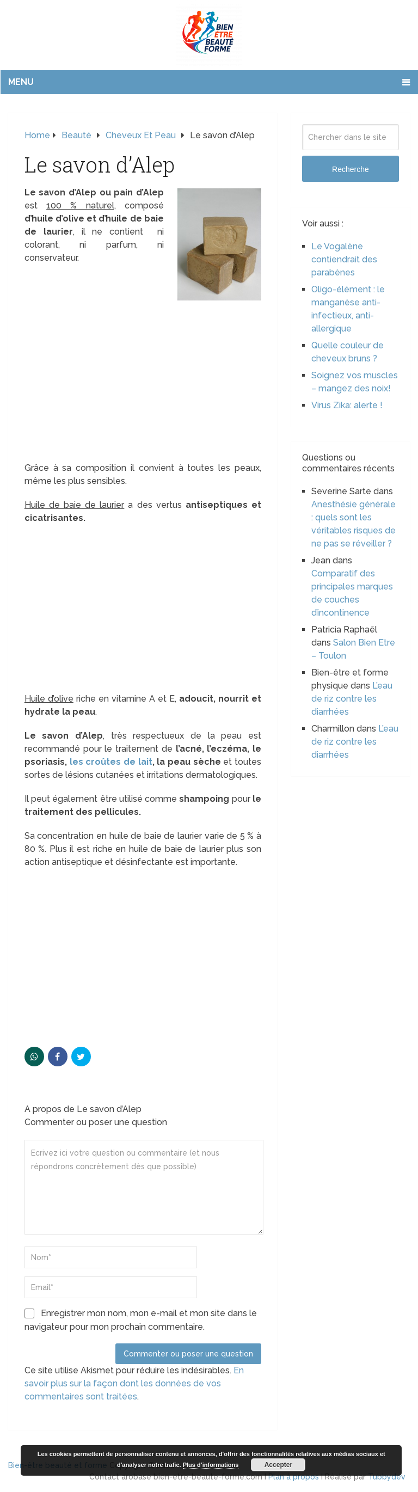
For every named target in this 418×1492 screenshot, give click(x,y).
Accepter (278, 1465)
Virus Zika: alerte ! (347, 405)
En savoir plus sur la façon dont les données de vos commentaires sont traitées (134, 1383)
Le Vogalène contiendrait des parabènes (344, 259)
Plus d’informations (211, 1465)
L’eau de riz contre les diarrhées (351, 698)
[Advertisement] (142, 381)
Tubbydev (386, 1476)
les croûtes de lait (111, 762)
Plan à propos (293, 1476)
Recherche (350, 169)
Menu (21, 82)
